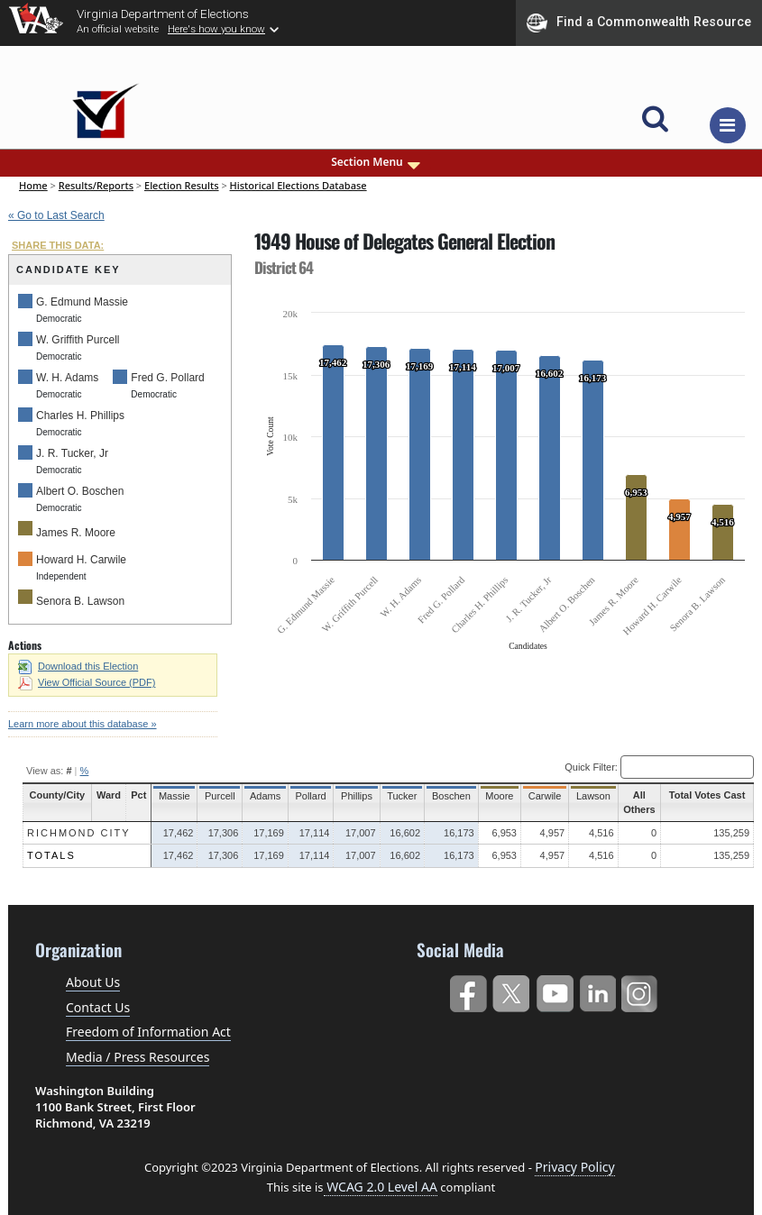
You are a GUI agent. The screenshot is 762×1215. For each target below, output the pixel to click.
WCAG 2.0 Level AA (380, 1186)
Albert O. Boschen (80, 491)
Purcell (213, 795)
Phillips (347, 795)
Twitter (511, 990)
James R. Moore (75, 532)
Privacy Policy (574, 1166)
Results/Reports (96, 185)
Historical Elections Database (298, 185)
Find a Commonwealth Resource (639, 23)
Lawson (576, 795)
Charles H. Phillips (80, 415)
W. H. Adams (67, 377)
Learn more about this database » (82, 723)
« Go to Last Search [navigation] (56, 215)
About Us (93, 982)
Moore (485, 795)
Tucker (390, 795)
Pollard (302, 795)
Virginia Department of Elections (163, 13)
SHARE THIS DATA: (58, 245)
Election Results (181, 185)
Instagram (641, 990)
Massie (170, 795)
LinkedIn (598, 990)
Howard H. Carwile (81, 559)
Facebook (467, 990)
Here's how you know (216, 29)
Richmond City (79, 832)
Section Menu (377, 162)
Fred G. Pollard (167, 377)
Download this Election (78, 666)
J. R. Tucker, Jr (72, 453)
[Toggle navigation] (728, 125)
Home (33, 185)
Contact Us (98, 1007)
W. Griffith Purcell (77, 339)
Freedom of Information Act (148, 1031)
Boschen (438, 795)
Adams (258, 795)
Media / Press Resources (137, 1056)
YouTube (554, 990)
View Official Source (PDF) (86, 682)
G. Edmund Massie (82, 302)
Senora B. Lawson (80, 601)
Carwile (529, 795)
